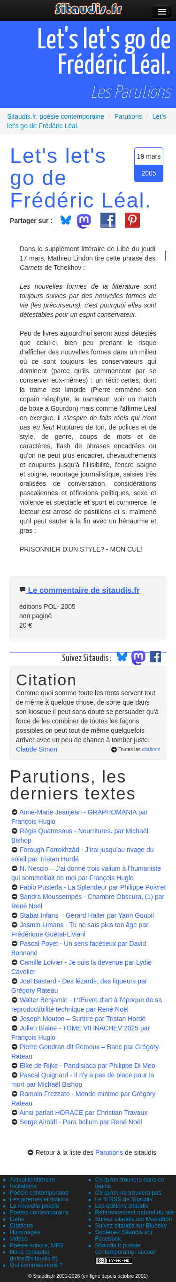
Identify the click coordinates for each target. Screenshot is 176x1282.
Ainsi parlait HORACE (83, 1112)
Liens (17, 1219)
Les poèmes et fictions (39, 1199)
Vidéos (19, 1239)
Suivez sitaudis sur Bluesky (131, 1225)
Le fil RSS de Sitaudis (124, 1199)
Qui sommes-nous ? (36, 1265)
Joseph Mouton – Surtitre (82, 1018)
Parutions (109, 1152)
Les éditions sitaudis (121, 1206)
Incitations (23, 1186)
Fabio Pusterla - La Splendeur (93, 887)
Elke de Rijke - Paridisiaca (87, 1065)
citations (151, 749)
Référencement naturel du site (135, 1212)
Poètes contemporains (39, 1212)
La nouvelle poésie (34, 1206)
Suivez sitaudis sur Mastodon (133, 1219)
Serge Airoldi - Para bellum (81, 1122)
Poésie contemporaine (39, 1193)
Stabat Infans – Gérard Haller (87, 915)
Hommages (25, 1232)
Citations (21, 1225)
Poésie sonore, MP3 (36, 1245)
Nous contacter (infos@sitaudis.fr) (34, 1255)
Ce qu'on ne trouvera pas (128, 1193)
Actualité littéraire (32, 1179)
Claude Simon (36, 749)
